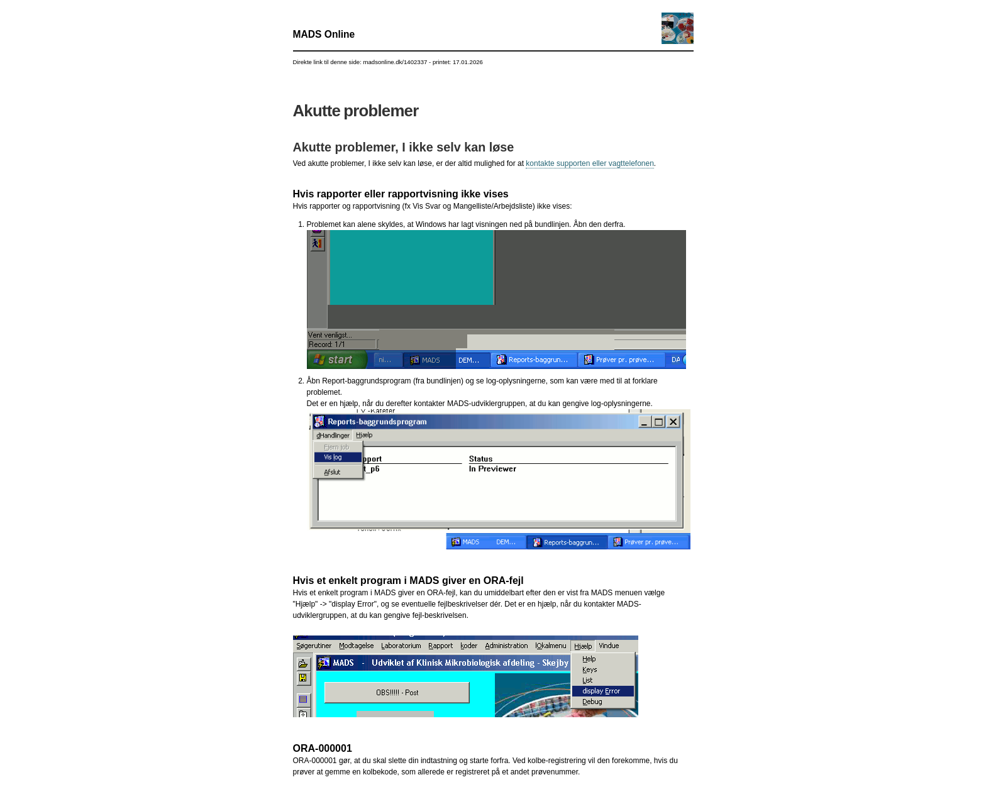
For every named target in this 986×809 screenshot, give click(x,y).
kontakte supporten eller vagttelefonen (589, 163)
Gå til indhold (493, 0)
